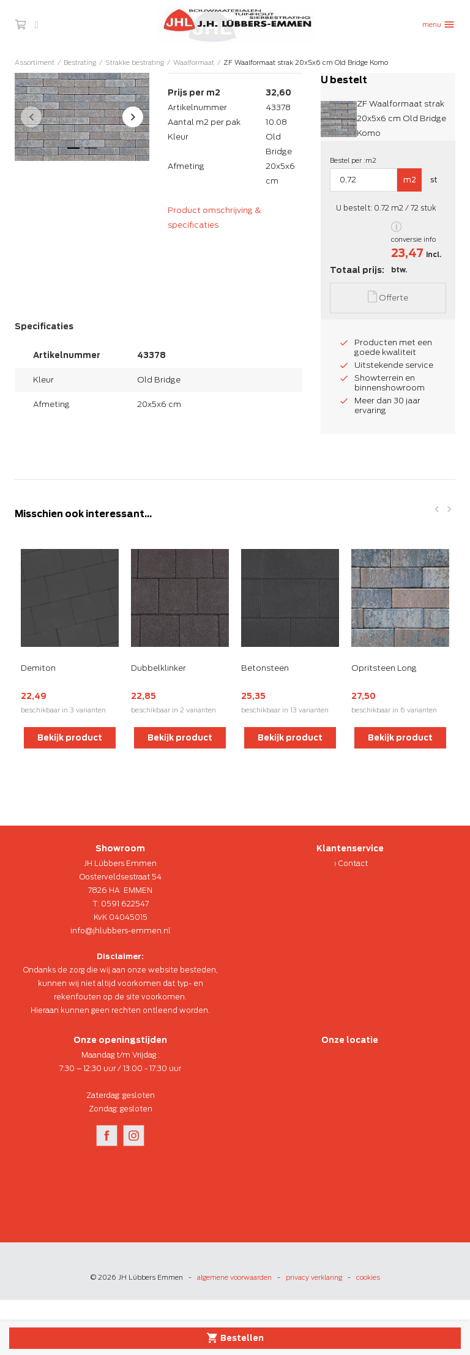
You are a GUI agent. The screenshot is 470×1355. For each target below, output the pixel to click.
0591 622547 (125, 903)
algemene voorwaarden (234, 1277)
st (434, 179)
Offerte (388, 296)
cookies (368, 1277)
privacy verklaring (314, 1277)
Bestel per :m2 (353, 160)
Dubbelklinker (158, 668)
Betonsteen (265, 668)
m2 (409, 179)
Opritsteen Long (384, 668)
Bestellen (235, 1338)
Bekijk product (69, 737)
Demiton (38, 668)
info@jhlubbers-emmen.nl (120, 930)
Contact (353, 863)
